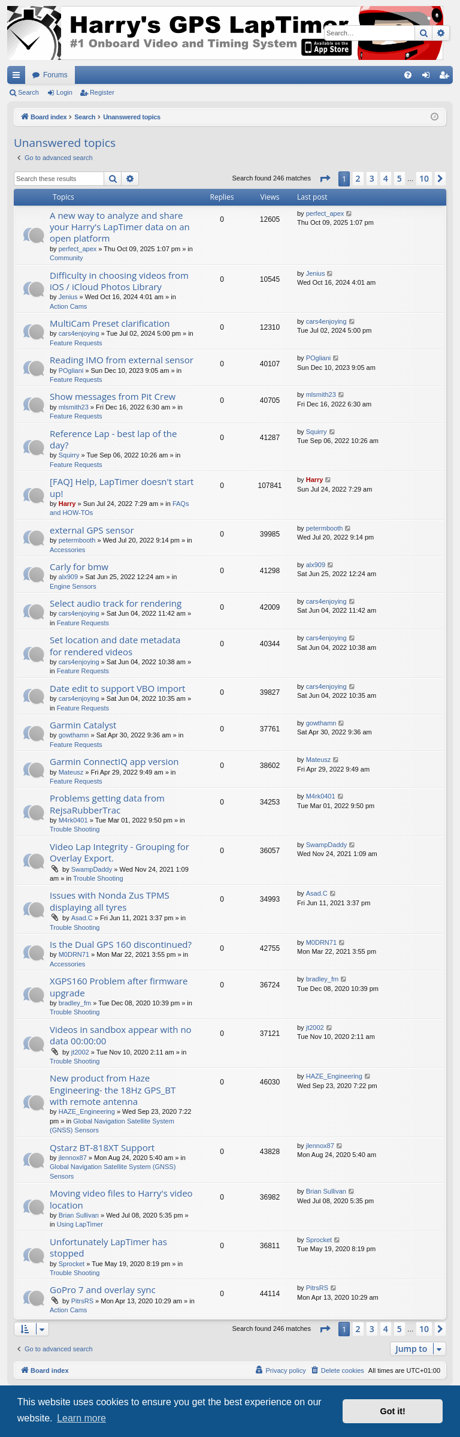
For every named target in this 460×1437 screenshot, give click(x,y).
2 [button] (358, 178)
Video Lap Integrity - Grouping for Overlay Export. (119, 852)
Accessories (67, 549)
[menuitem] (408, 75)
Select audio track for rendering (115, 603)
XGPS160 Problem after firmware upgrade (118, 986)
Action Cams (68, 306)
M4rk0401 (73, 820)
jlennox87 (73, 1157)
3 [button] (372, 178)
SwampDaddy (91, 869)
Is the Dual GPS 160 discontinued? (121, 944)
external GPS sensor (92, 530)
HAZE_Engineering (87, 1111)
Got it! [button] (392, 1411)
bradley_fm (75, 1003)
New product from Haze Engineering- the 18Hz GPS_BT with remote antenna (112, 1089)
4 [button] (385, 178)
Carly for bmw (79, 567)
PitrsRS (82, 1301)
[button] (325, 178)
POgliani (71, 370)
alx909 (68, 576)
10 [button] (424, 178)
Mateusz (71, 772)
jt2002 (80, 1052)
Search (28, 92)
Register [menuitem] (446, 77)
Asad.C (82, 917)
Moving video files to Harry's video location (121, 1198)
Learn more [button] (81, 1418)
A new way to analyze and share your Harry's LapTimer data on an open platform (120, 227)
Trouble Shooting (74, 829)
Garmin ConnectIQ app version (114, 761)
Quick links (18, 77)
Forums (55, 75)
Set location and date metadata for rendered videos (115, 645)
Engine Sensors (73, 586)
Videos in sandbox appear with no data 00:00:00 (121, 1035)
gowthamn (74, 735)
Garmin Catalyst (83, 725)
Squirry (69, 455)
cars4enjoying (79, 333)
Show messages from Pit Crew (112, 396)
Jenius (68, 296)
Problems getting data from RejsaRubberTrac (107, 803)
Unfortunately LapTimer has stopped (108, 1247)
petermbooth (77, 540)
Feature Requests (76, 343)
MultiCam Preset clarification (110, 323)
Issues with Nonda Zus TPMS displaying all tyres (110, 900)
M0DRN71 (74, 954)
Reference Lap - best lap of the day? (113, 439)
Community (66, 257)
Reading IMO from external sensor (121, 360)
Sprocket (71, 1263)
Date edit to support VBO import (117, 688)
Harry (67, 503)
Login (64, 92)
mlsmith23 (74, 407)
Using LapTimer (80, 1224)
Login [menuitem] (428, 77)
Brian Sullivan (79, 1215)
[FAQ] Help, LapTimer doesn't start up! (121, 487)
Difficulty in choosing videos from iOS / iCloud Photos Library (119, 281)
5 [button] (399, 178)
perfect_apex (78, 248)
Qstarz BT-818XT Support (102, 1147)
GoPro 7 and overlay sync (103, 1290)
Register (102, 92)
